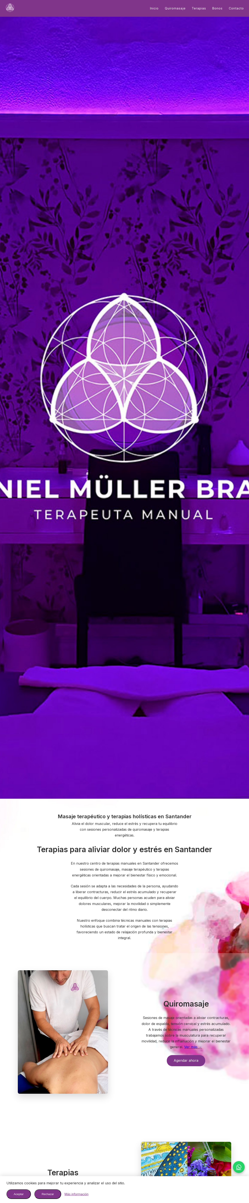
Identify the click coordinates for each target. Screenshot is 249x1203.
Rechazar (48, 1194)
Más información (76, 1194)
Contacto (236, 8)
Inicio (154, 8)
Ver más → (193, 1047)
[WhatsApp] (239, 1167)
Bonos (217, 8)
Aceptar (19, 1194)
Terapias (199, 8)
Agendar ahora (186, 1060)
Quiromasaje (175, 8)
